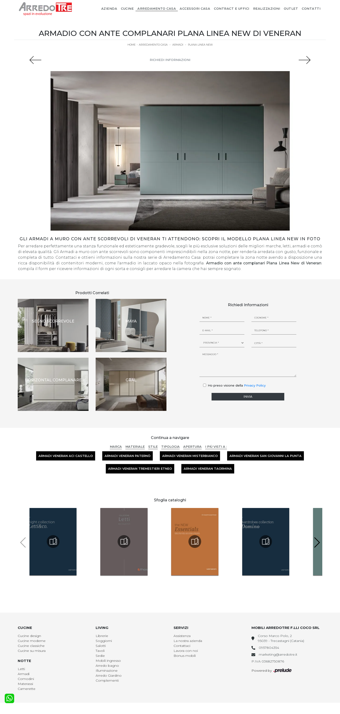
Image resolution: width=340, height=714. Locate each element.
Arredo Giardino (109, 675)
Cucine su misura (32, 651)
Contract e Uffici (231, 8)
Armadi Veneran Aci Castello (65, 456)
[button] (317, 542)
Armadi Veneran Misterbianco (190, 456)
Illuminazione (107, 670)
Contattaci (182, 646)
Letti (21, 669)
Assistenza (182, 636)
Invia (247, 396)
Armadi (177, 44)
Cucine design (29, 636)
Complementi (107, 680)
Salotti (101, 646)
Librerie (102, 636)
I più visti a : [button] (216, 446)
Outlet (291, 8)
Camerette (26, 689)
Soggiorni (104, 641)
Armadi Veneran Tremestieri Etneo (140, 468)
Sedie (100, 656)
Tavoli (100, 651)
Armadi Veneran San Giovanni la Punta (266, 456)
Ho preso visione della (237, 385)
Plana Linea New (200, 44)
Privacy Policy (255, 385)
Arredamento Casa (156, 8)
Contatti (311, 8)
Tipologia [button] (170, 446)
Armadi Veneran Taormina (208, 468)
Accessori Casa (195, 8)
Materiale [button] (135, 446)
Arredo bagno (107, 665)
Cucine (127, 8)
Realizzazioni (266, 8)
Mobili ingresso (108, 660)
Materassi (25, 684)
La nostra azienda (188, 641)
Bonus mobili (185, 656)
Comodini (26, 679)
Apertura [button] (192, 446)
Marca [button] (116, 446)
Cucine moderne (32, 641)
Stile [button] (153, 446)
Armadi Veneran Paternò (127, 456)
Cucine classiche (31, 646)
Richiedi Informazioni (170, 60)
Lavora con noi (186, 651)
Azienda (109, 8)
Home (132, 44)
